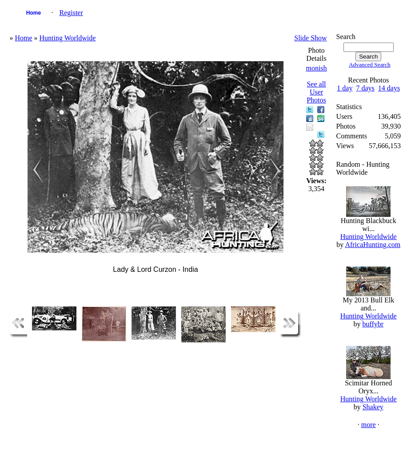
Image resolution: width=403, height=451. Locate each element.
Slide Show (310, 38)
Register (71, 12)
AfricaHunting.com (372, 244)
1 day (344, 88)
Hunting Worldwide (68, 38)
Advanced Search (370, 64)
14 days (389, 88)
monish (316, 68)
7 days (365, 88)
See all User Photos (316, 92)
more (368, 424)
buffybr (372, 324)
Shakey (373, 407)
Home (33, 13)
